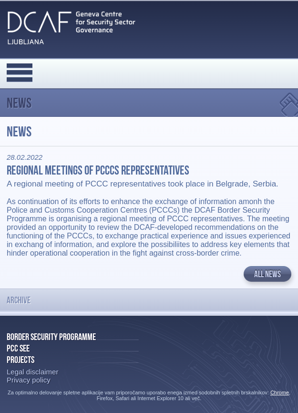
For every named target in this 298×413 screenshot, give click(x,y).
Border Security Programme (51, 336)
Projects (20, 359)
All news (267, 274)
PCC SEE (18, 348)
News (19, 103)
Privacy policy (29, 380)
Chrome (279, 392)
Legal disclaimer (32, 372)
